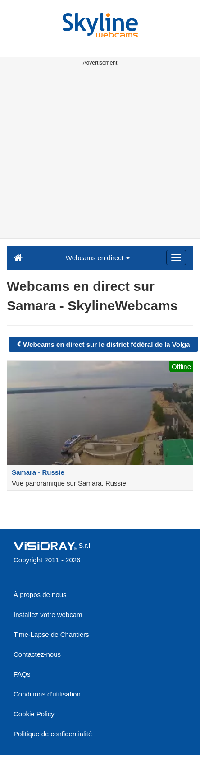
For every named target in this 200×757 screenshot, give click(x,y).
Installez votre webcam (48, 614)
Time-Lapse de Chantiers (51, 634)
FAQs (22, 674)
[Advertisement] (84, 153)
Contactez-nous (37, 654)
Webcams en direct (98, 258)
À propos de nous (40, 594)
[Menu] (176, 257)
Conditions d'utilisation (47, 694)
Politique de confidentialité (53, 734)
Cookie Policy (34, 714)
